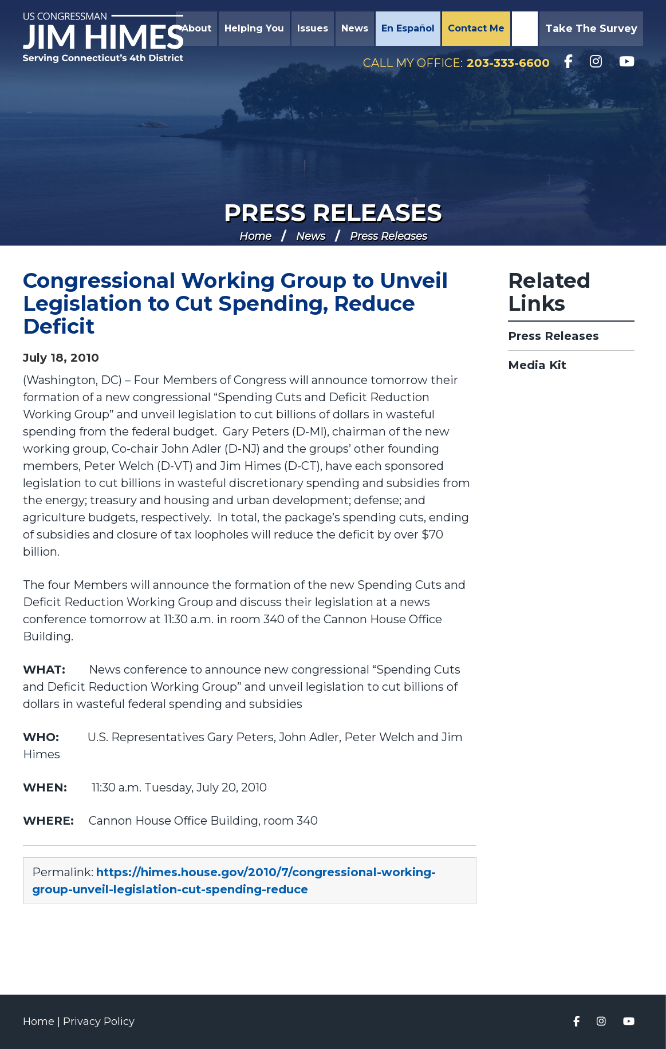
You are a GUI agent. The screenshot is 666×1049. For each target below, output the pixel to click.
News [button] (354, 28)
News (310, 236)
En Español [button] (408, 28)
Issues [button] (312, 28)
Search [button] (523, 28)
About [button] (196, 28)
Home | (43, 1021)
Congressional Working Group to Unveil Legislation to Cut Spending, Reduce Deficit (235, 303)
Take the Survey (591, 28)
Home (255, 236)
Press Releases (333, 212)
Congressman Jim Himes (103, 37)
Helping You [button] (254, 28)
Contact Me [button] (476, 28)
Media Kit (537, 365)
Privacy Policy (99, 1021)
